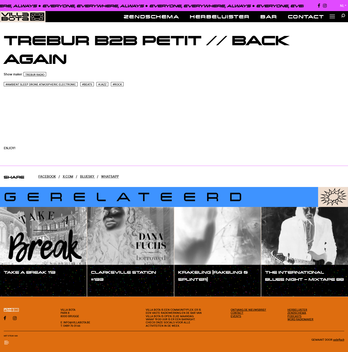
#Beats (87, 84)
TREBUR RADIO (34, 75)
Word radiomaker (300, 319)
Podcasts (294, 316)
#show (14, 282)
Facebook (47, 176)
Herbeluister (220, 16)
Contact (306, 16)
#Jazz (102, 84)
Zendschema (151, 16)
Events (236, 316)
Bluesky (87, 176)
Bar (268, 16)
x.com (68, 176)
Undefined (338, 340)
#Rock (117, 84)
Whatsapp (110, 176)
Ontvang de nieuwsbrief (248, 310)
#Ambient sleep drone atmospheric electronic (41, 84)
